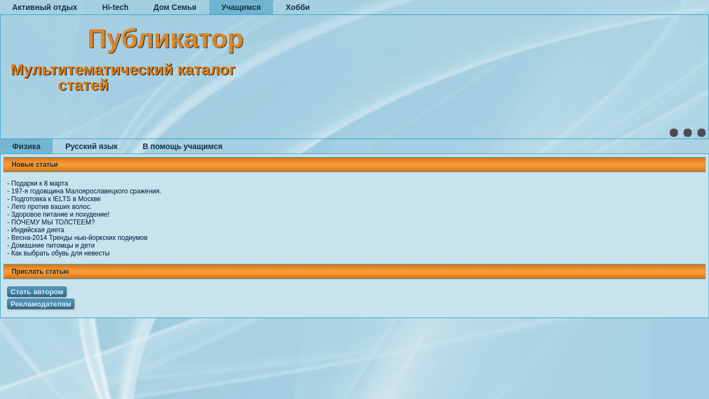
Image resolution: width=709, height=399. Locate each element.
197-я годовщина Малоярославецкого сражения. (86, 191)
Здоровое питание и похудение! (60, 214)
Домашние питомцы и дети (53, 245)
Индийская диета (37, 230)
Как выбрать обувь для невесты (60, 253)
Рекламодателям (41, 304)
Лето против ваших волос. (51, 207)
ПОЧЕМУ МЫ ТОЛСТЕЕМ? (53, 222)
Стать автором (37, 292)
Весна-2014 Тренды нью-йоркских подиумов (79, 238)
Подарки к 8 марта (39, 183)
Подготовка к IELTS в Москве (56, 199)
